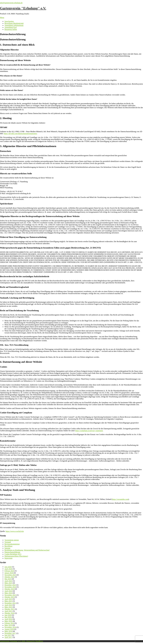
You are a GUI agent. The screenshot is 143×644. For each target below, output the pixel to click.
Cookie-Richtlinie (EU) (12, 554)
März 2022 (8, 607)
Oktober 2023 (9, 597)
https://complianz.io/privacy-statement (89, 431)
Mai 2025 (7, 579)
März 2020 (8, 621)
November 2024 (10, 587)
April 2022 (8, 605)
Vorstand (7, 542)
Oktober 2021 (9, 609)
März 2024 (8, 593)
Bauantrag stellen (10, 29)
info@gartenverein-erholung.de (11, 3)
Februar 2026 (9, 571)
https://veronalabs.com (120, 499)
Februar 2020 (9, 623)
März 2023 (8, 601)
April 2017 (8, 637)
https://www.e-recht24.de (15, 531)
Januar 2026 (8, 573)
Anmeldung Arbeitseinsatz (13, 25)
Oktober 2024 (9, 589)
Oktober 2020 (9, 613)
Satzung (7, 548)
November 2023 (10, 595)
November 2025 (10, 575)
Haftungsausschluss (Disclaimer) (16, 556)
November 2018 (10, 627)
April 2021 (8, 611)
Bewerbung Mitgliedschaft (14, 23)
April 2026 (8, 569)
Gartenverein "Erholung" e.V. (23, 8)
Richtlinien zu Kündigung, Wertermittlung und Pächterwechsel (26, 550)
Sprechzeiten (9, 21)
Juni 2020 (8, 615)
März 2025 (8, 583)
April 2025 (8, 581)
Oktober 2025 (9, 577)
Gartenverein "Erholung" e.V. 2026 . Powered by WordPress (21, 641)
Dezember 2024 (10, 585)
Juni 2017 (8, 635)
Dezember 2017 (10, 633)
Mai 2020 (7, 617)
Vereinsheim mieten (11, 540)
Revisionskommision (12, 544)
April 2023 (8, 599)
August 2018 (9, 629)
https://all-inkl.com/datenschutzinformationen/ (20, 133)
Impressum (8, 558)
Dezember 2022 (10, 603)
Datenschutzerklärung (12, 552)
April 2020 (8, 619)
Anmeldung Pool (10, 27)
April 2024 (8, 591)
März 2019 (8, 625)
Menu (2, 17)
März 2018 (8, 631)
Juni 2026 (8, 567)
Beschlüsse (8, 546)
